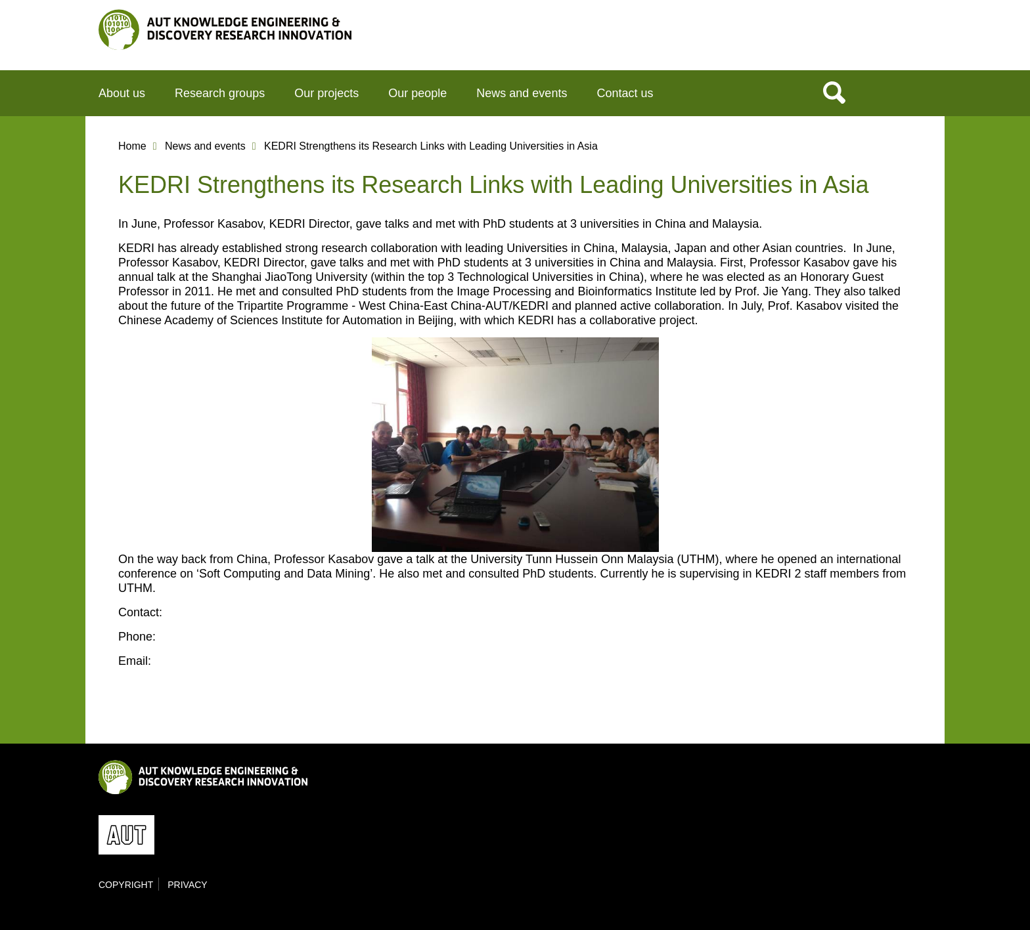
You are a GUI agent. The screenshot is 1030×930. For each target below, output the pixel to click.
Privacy (187, 884)
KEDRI (225, 30)
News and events (521, 93)
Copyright (126, 884)
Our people (417, 93)
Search (834, 92)
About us (122, 93)
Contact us (624, 93)
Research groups (220, 93)
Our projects (326, 93)
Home (132, 146)
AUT (904, 40)
